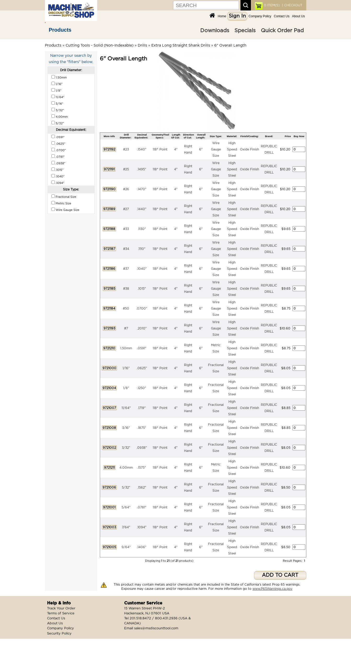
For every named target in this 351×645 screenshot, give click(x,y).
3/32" (126, 447)
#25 (126, 169)
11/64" (126, 408)
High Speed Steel (232, 149)
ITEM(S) (272, 5)
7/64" (126, 527)
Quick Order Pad (282, 30)
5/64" (126, 507)
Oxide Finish (249, 149)
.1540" (141, 149)
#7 (126, 328)
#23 (126, 149)
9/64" (126, 547)
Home (222, 16)
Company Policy (260, 16)
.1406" (141, 547)
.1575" (141, 467)
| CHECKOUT (291, 5)
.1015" (142, 288)
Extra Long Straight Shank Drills (180, 45)
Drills (142, 45)
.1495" (141, 169)
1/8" (126, 388)
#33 (126, 229)
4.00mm (126, 467)
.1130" (142, 229)
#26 (126, 189)
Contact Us (281, 16)
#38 (126, 288)
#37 (126, 268)
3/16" (126, 427)
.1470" (141, 189)
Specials (245, 30)
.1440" (141, 209)
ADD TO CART (280, 575)
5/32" (126, 487)
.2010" (142, 328)
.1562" (141, 487)
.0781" (141, 507)
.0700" (141, 308)
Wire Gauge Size (216, 149)
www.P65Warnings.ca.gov (272, 588)
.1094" (141, 527)
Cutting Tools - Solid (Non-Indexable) (100, 45)
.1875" (141, 427)
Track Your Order (61, 608)
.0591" (141, 348)
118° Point (160, 149)
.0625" (142, 368)
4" (175, 149)
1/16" (126, 368)
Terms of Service (60, 613)
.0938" (141, 447)
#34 (126, 248)
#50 (126, 308)
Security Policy (59, 633)
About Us (298, 16)
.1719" (142, 408)
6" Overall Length (230, 45)
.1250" (141, 388)
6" (201, 149)
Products (60, 30)
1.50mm (126, 348)
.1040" (142, 268)
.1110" (141, 248)
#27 (126, 209)
